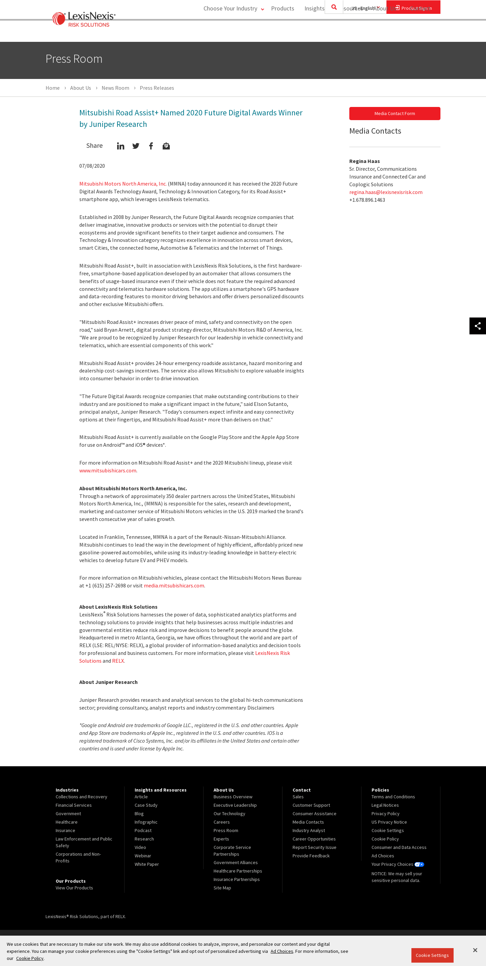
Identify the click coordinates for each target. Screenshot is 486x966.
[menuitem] (281, 32)
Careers (222, 822)
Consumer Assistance (314, 813)
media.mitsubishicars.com (174, 585)
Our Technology (229, 813)
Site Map (222, 888)
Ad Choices (383, 856)
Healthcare (67, 822)
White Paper (147, 864)
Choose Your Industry (227, 32)
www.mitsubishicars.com (107, 470)
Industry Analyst (309, 830)
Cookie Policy (385, 839)
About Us (383, 32)
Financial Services (74, 805)
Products (281, 32)
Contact (420, 32)
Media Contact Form (395, 113)
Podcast (143, 830)
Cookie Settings (432, 955)
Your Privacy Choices (398, 864)
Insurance (65, 830)
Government (68, 813)
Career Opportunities (314, 839)
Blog (139, 813)
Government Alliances (236, 862)
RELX (118, 660)
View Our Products (74, 888)
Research (144, 839)
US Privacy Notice (389, 822)
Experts (221, 839)
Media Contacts (308, 822)
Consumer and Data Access (399, 847)
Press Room (226, 830)
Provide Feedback (311, 856)
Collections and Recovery (81, 797)
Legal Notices (385, 805)
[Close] (475, 950)
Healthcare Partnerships (238, 871)
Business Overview (233, 797)
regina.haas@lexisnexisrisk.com (386, 192)
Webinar (143, 856)
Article (141, 797)
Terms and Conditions (393, 797)
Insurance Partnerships (237, 879)
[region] (243, 951)
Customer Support (311, 805)
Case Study (146, 805)
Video (140, 847)
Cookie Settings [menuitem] (388, 830)
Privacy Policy (386, 813)
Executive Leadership (235, 805)
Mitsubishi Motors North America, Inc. (123, 183)
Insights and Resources (332, 32)
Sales (298, 797)
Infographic (146, 822)
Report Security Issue (314, 847)
